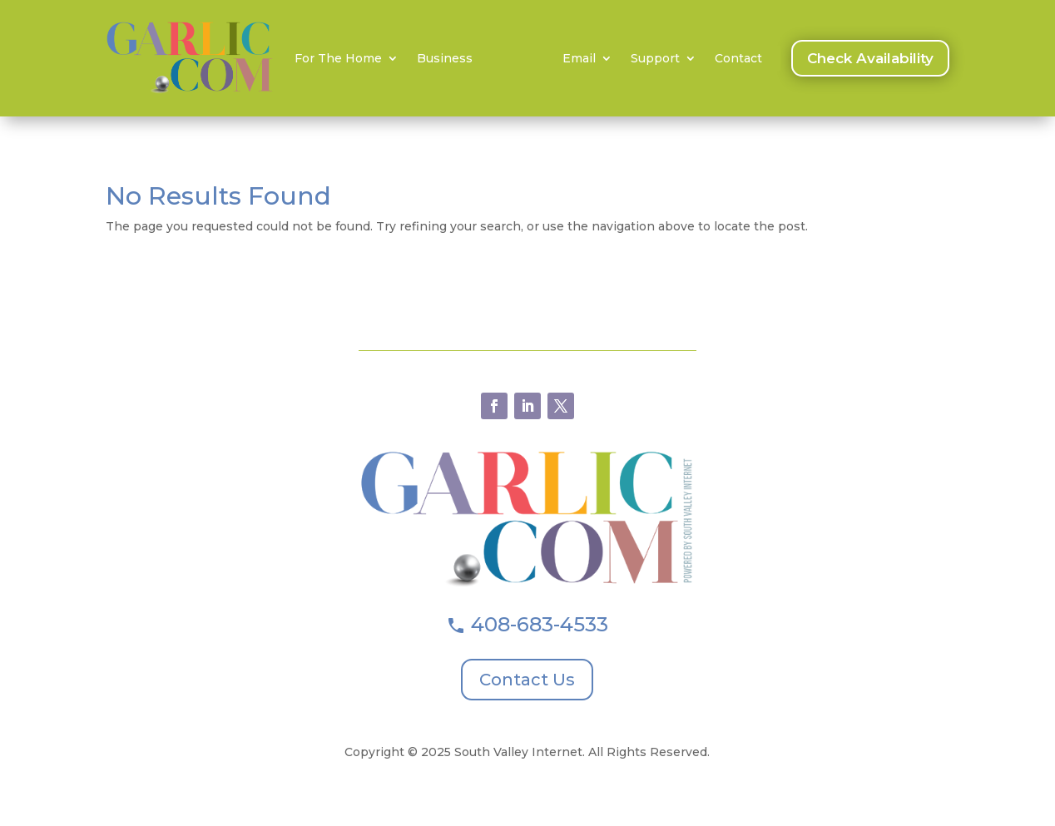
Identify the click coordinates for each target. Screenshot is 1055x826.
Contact (738, 59)
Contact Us (527, 680)
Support (655, 59)
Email (579, 59)
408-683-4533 (539, 624)
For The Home (338, 59)
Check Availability (870, 58)
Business (445, 59)
